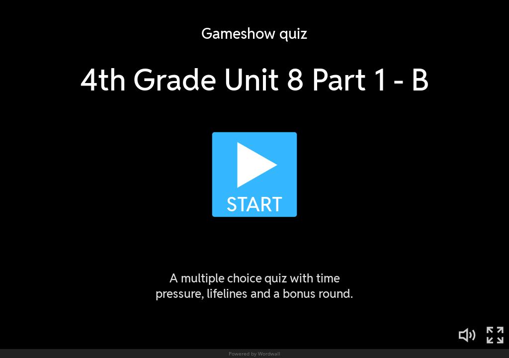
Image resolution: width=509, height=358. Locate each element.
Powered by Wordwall (254, 353)
